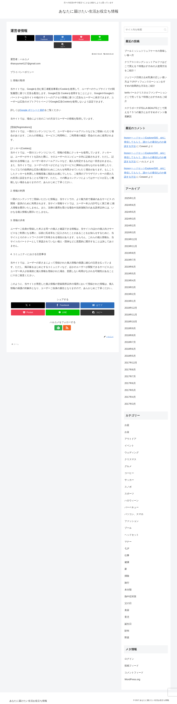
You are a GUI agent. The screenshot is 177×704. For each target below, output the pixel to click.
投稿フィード (132, 665)
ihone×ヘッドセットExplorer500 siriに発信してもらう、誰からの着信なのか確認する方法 (145, 142)
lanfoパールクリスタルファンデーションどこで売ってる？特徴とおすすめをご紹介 (146, 96)
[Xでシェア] (18, 38)
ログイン (129, 659)
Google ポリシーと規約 (32, 103)
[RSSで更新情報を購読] (65, 320)
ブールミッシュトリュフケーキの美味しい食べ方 (146, 53)
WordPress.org (132, 679)
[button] (106, 38)
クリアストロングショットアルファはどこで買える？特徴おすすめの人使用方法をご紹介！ (146, 66)
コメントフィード (134, 672)
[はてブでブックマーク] (54, 38)
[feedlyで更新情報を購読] (59, 320)
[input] (146, 30)
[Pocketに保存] (71, 38)
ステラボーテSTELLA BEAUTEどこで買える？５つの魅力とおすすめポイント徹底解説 (146, 112)
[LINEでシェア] (89, 38)
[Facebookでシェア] (36, 38)
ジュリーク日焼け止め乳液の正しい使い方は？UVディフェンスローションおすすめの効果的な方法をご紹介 (146, 81)
